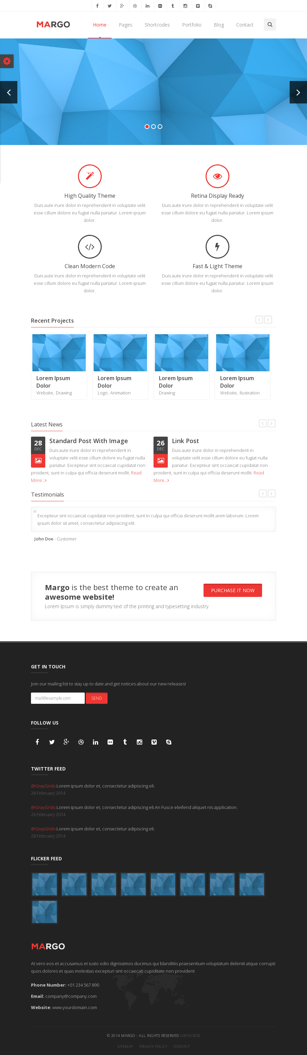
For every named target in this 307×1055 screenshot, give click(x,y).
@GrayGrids (43, 786)
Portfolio (191, 24)
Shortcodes (157, 24)
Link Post (185, 441)
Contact (245, 24)
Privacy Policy (153, 1046)
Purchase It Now (233, 590)
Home (100, 24)
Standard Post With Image (88, 441)
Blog (219, 24)
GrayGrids (190, 1035)
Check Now (153, 98)
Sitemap (125, 1046)
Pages (125, 24)
